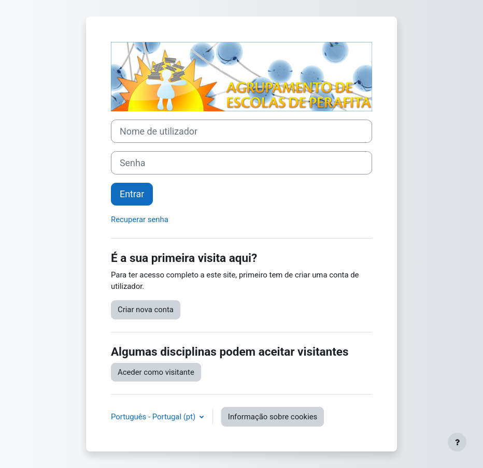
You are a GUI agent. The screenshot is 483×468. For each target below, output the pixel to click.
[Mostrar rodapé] (457, 442)
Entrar (132, 193)
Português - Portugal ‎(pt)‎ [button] (154, 416)
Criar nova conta (146, 309)
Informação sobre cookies (272, 416)
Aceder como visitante (156, 372)
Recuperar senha (139, 219)
